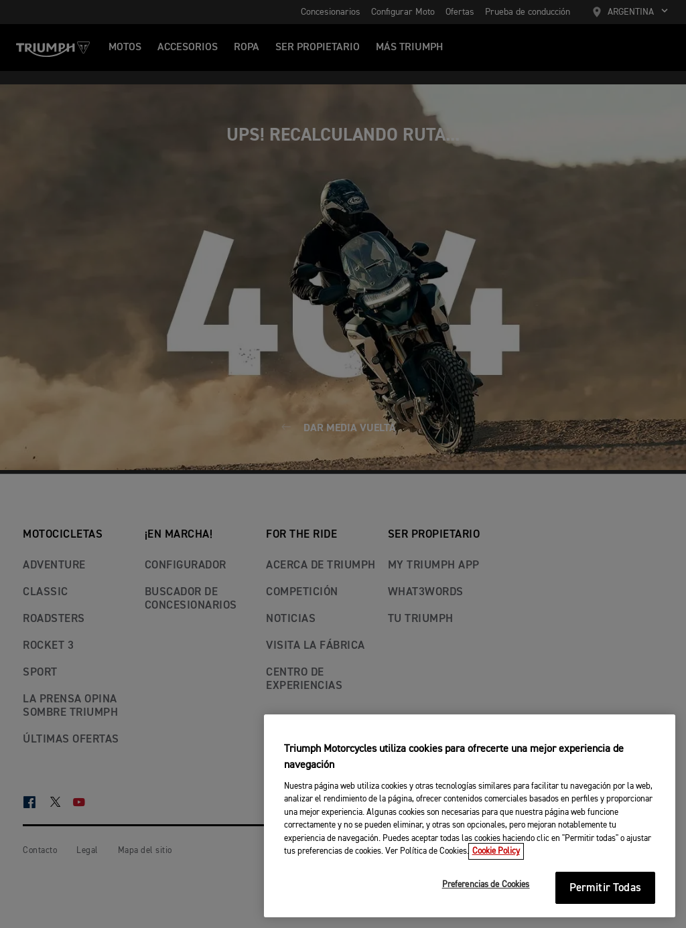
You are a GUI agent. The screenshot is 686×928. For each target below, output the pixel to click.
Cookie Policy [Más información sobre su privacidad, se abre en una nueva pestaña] (496, 851)
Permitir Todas (605, 888)
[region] (469, 815)
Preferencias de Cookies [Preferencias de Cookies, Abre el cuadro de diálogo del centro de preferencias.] (486, 884)
